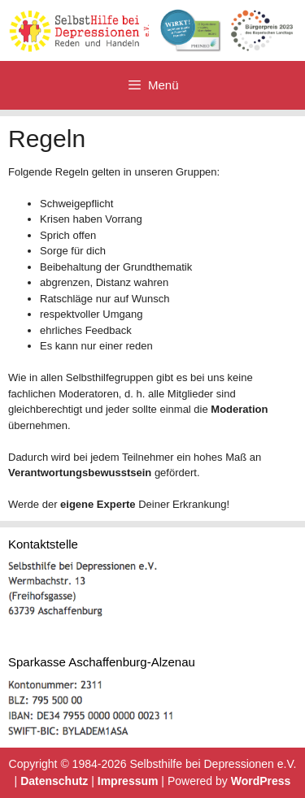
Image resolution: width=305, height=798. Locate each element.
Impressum (128, 780)
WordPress (261, 780)
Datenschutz (54, 780)
